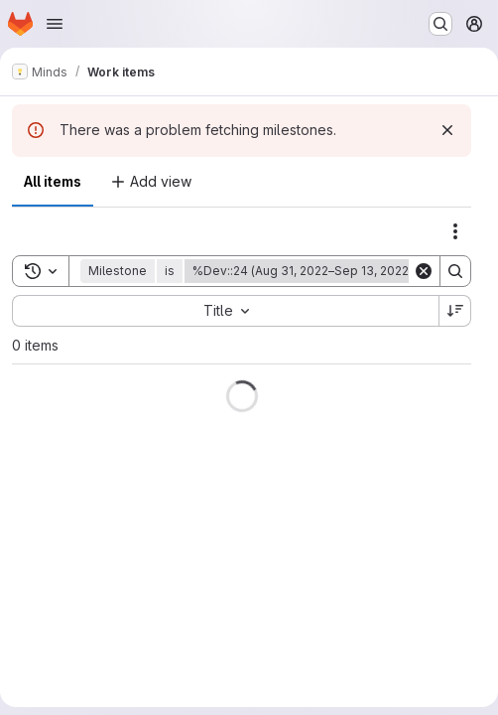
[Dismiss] (447, 130)
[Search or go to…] (440, 24)
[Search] (455, 271)
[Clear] (424, 271)
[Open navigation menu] (54, 24)
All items (52, 181)
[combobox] (225, 311)
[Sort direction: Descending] (455, 311)
